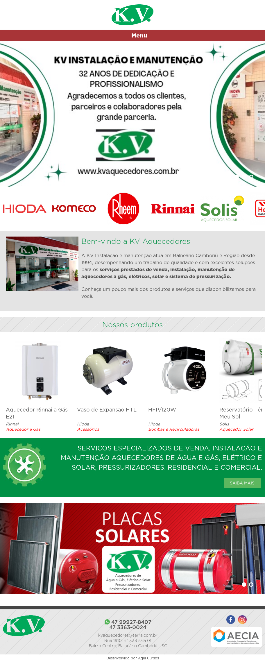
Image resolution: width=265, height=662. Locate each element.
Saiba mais (242, 483)
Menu (139, 35)
